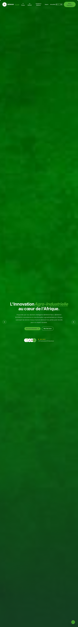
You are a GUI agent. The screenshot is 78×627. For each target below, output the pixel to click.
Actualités (52, 4)
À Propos (23, 4)
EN (61, 4)
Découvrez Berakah (32, 328)
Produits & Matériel (38, 4)
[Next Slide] (73, 322)
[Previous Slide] (4, 322)
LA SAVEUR (30, 4)
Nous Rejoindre (70, 4)
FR (58, 4)
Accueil (17, 4)
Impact (46, 4)
